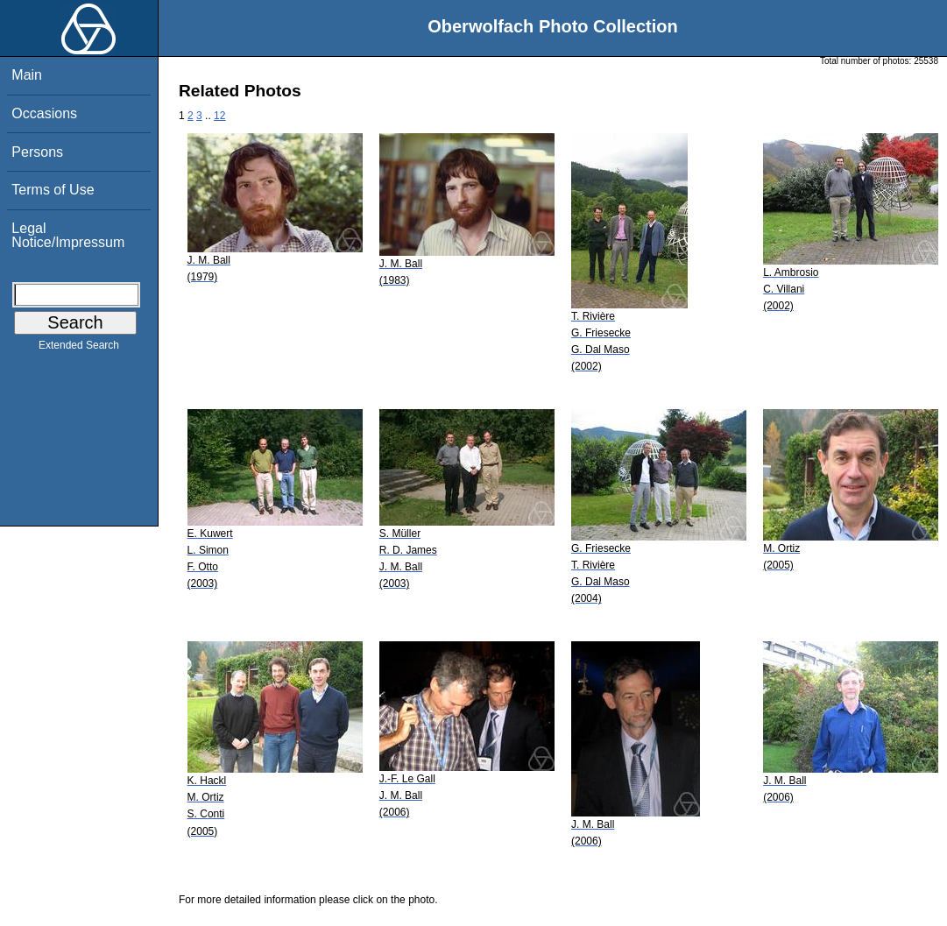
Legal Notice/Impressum (67, 235)
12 (219, 116)
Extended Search (79, 348)
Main (26, 74)
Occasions (44, 113)
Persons (37, 152)
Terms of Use (52, 189)
